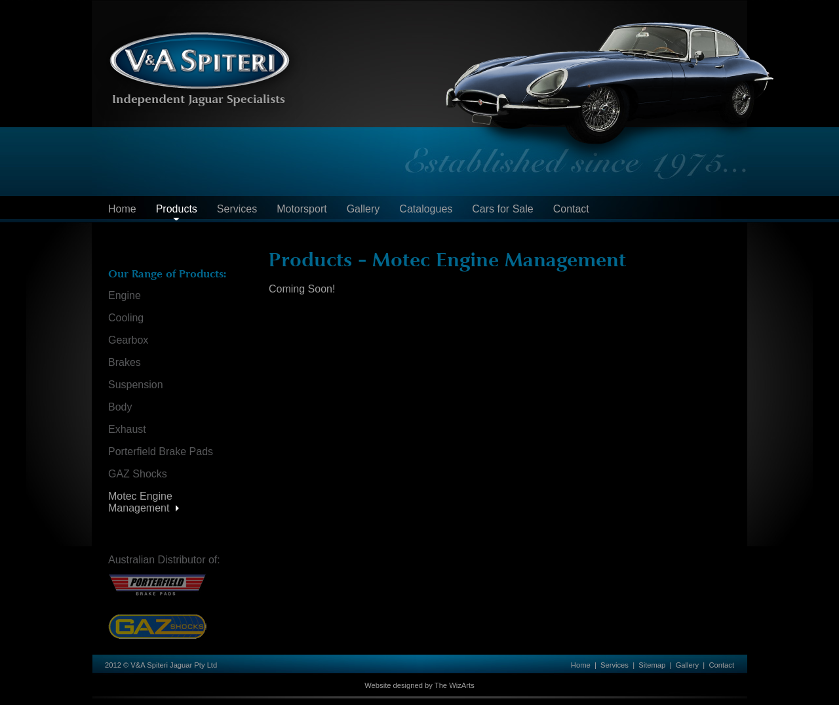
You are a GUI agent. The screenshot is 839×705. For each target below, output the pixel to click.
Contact (571, 208)
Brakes (124, 362)
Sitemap (651, 665)
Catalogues (425, 208)
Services (237, 208)
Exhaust (127, 429)
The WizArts (455, 685)
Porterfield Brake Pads (160, 451)
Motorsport (301, 208)
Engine (124, 295)
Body (120, 407)
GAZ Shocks (137, 473)
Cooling (126, 317)
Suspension (135, 384)
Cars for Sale (502, 208)
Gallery (363, 208)
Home (122, 208)
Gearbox (128, 340)
